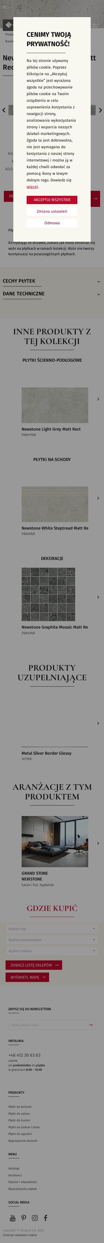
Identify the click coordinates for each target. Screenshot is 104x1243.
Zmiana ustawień (52, 211)
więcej (32, 187)
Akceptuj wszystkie (52, 200)
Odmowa (52, 223)
